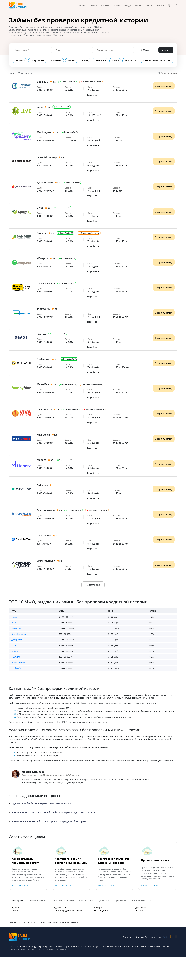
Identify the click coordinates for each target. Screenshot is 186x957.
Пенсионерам (131, 60)
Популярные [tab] (17, 900)
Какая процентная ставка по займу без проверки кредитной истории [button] (53, 812)
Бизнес (138, 5)
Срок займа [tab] (120, 900)
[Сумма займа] (32, 50)
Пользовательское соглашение (52, 949)
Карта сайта (142, 937)
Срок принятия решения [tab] (62, 900)
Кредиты (93, 5)
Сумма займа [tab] (104, 900)
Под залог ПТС (60, 907)
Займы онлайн (28, 922)
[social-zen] (176, 937)
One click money (18, 634)
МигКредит (16, 628)
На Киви (71, 60)
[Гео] (169, 5)
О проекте (127, 937)
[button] (93, 95)
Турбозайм (16, 668)
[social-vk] (165, 937)
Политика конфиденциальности (23, 949)
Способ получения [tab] (37, 900)
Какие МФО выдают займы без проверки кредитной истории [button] (49, 821)
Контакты (156, 937)
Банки (149, 5)
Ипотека (105, 5)
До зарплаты (56, 60)
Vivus (13, 645)
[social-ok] (170, 937)
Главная (12, 922)
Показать (166, 50)
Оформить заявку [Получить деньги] (163, 86)
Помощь (160, 5)
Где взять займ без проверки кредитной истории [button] (41, 803)
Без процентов (37, 60)
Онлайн (115, 60)
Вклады (127, 5)
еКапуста (15, 657)
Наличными (100, 60)
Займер (14, 651)
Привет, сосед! (18, 662)
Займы (116, 5)
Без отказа (20, 60)
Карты (82, 5)
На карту (85, 60)
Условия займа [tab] (86, 900)
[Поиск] (176, 5)
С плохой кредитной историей (157, 60)
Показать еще (93, 584)
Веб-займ (15, 617)
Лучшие (15, 907)
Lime (13, 622)
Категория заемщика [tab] (141, 900)
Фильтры (146, 50)
